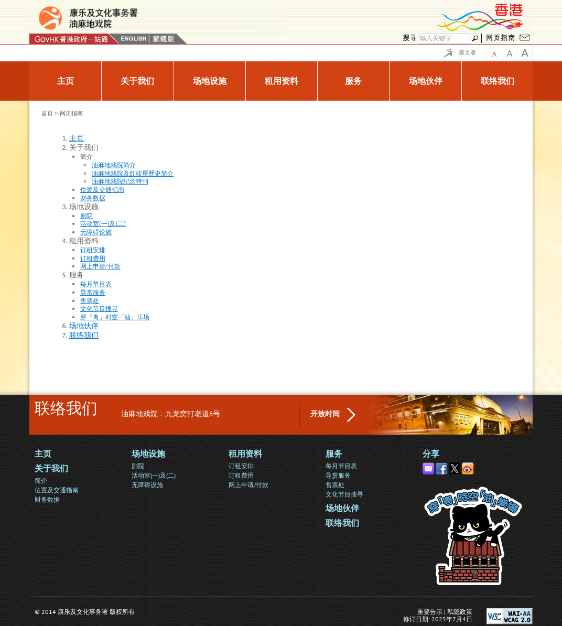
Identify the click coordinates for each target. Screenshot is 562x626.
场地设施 (148, 454)
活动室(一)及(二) (154, 475)
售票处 (335, 485)
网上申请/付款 (248, 485)
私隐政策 (459, 612)
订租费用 (241, 475)
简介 (41, 480)
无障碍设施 (147, 485)
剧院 (138, 466)
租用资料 (245, 454)
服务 (334, 454)
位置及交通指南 (57, 490)
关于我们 (51, 468)
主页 (43, 454)
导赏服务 (338, 475)
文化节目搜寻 (344, 494)
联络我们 (342, 523)
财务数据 (47, 499)
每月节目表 (341, 466)
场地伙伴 (342, 508)
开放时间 (325, 413)
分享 (431, 454)
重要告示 (429, 612)
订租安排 (241, 466)
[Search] (444, 39)
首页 (47, 113)
